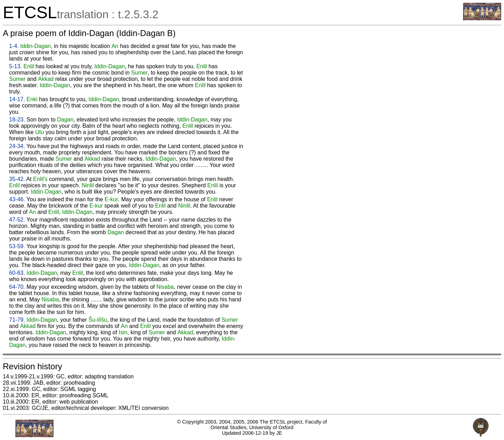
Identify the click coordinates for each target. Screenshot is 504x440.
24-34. (17, 146)
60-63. (17, 273)
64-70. (17, 287)
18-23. (17, 120)
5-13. (15, 66)
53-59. (17, 246)
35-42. (17, 179)
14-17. (17, 99)
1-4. (14, 46)
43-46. (17, 199)
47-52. (17, 220)
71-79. (17, 320)
